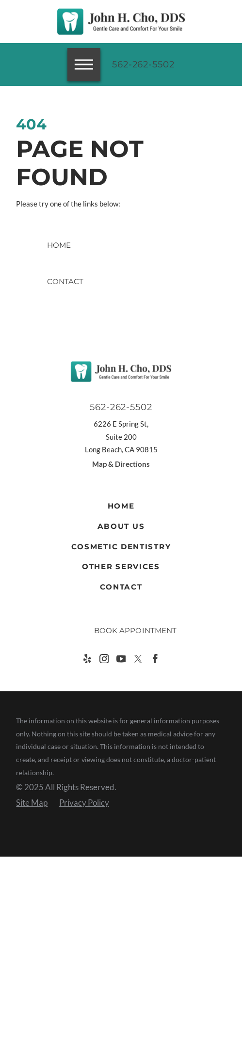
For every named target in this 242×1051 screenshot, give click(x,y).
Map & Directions (121, 464)
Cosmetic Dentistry (121, 546)
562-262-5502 (143, 64)
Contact (121, 586)
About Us (121, 526)
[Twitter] (138, 659)
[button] (20, 1031)
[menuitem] (121, 506)
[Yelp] (87, 659)
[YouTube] (121, 659)
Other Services (121, 566)
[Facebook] (155, 659)
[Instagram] (104, 659)
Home (121, 505)
